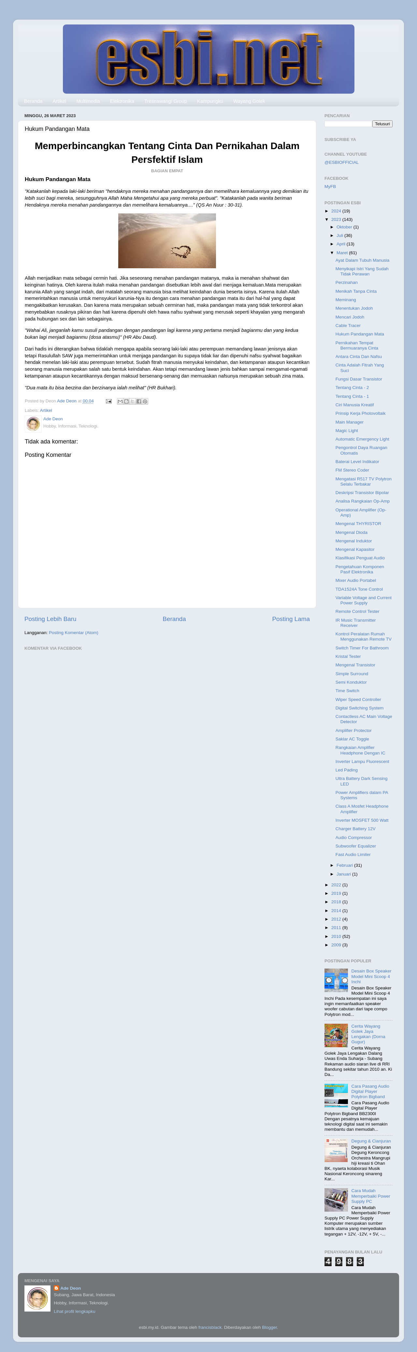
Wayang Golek (249, 101)
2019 (336, 893)
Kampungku (210, 101)
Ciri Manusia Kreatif (355, 404)
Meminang (346, 299)
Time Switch (347, 690)
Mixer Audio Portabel (356, 580)
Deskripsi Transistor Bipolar (362, 492)
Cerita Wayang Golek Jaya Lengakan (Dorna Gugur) (368, 1034)
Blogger (269, 1327)
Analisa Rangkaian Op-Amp (363, 501)
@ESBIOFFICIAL (341, 162)
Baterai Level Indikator (357, 461)
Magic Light (347, 430)
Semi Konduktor (351, 682)
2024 (336, 211)
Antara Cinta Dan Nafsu (359, 356)
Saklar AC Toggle (352, 739)
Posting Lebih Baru (50, 618)
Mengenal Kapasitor (355, 549)
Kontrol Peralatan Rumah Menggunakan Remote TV (364, 636)
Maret (343, 252)
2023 (336, 219)
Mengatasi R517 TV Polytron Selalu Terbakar (364, 481)
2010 (336, 936)
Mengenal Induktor (354, 540)
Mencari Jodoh (350, 317)
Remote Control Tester (358, 611)
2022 (336, 884)
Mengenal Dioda (351, 532)
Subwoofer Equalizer (356, 846)
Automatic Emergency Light (362, 439)
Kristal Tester (348, 656)
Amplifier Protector (354, 730)
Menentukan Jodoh (354, 308)
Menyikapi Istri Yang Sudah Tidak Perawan (362, 271)
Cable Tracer (348, 325)
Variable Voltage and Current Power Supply (364, 600)
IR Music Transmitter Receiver (356, 623)
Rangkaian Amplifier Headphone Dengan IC (360, 750)
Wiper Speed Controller (358, 699)
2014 (336, 910)
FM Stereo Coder (352, 470)
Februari (345, 865)
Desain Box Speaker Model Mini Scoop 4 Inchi (371, 976)
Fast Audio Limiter (353, 854)
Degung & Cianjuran (371, 1141)
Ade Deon (70, 1288)
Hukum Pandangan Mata (360, 334)
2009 (336, 944)
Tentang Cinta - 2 (352, 387)
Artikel (59, 101)
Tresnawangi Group (165, 101)
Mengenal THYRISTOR (358, 523)
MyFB (330, 186)
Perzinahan (347, 282)
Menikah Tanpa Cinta (356, 291)
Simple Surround (352, 673)
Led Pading (347, 770)
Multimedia (88, 101)
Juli (340, 235)
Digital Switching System (360, 708)
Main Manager (350, 422)
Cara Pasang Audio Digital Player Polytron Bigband (370, 1091)
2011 (336, 927)
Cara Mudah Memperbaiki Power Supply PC (370, 1196)
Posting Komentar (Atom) (73, 632)
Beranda (33, 101)
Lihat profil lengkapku (74, 1311)
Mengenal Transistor (355, 664)
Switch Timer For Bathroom (362, 647)
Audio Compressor (354, 837)
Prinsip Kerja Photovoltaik (361, 413)
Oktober (345, 227)
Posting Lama (291, 618)
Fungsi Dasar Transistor (359, 379)
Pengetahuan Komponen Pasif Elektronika (360, 569)
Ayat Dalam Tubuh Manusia (363, 260)
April (342, 243)
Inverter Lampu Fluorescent (362, 761)
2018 (336, 901)
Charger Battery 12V (356, 828)
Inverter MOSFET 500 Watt (362, 820)
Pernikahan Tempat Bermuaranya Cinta (357, 345)
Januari (344, 874)
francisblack (210, 1327)
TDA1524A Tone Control (359, 589)
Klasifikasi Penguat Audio (360, 557)
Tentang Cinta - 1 (352, 396)
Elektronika (122, 101)
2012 (336, 919)
